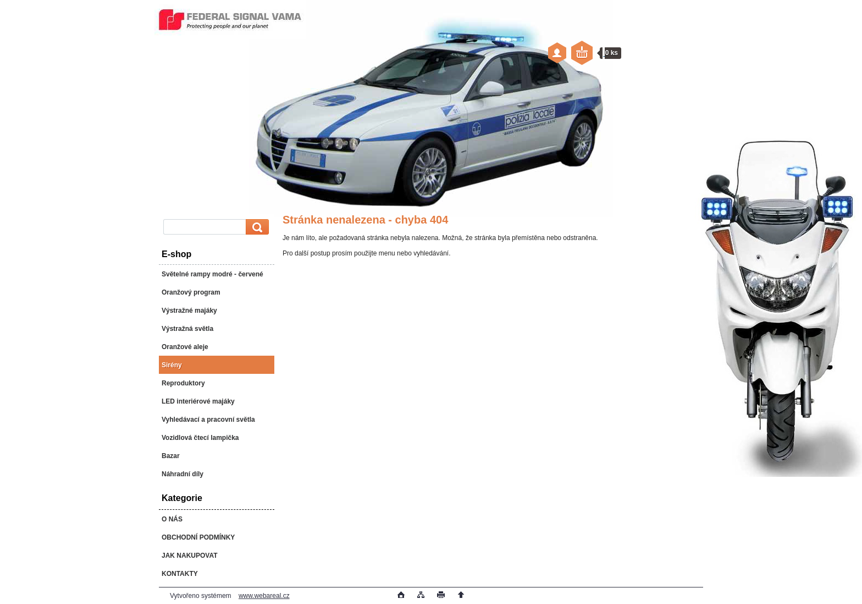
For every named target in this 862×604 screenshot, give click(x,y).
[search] (255, 227)
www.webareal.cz (264, 596)
